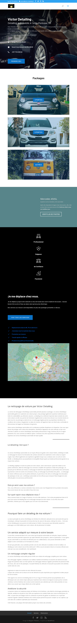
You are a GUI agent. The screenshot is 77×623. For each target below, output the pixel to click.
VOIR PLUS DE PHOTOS (51, 214)
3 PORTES (38, 100)
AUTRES (38, 165)
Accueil (29, 613)
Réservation (44, 613)
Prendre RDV (16, 61)
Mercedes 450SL (48, 198)
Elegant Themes (34, 620)
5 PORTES (38, 132)
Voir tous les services (20, 317)
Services (36, 613)
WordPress (51, 620)
